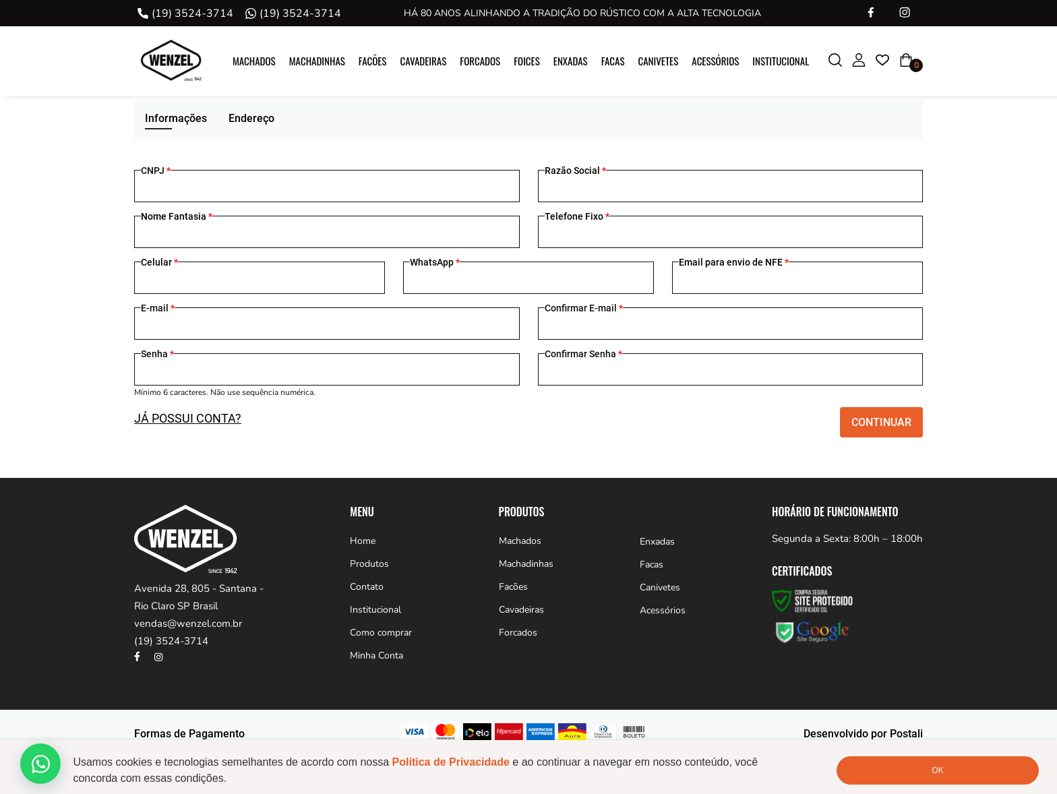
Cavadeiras (423, 60)
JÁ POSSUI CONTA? (187, 419)
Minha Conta (376, 655)
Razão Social (575, 170)
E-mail (158, 308)
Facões (373, 60)
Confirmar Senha (583, 353)
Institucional (780, 60)
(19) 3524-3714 (192, 13)
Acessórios (715, 60)
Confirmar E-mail (584, 308)
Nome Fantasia (176, 216)
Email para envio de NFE (734, 262)
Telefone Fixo (577, 216)
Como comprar (381, 632)
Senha (157, 353)
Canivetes (658, 60)
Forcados (480, 60)
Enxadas (570, 60)
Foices (527, 60)
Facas (613, 60)
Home (362, 541)
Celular (159, 262)
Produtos (369, 563)
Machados (254, 60)
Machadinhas (317, 60)
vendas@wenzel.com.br (188, 623)
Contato (367, 586)
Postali (906, 733)
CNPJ (156, 170)
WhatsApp (435, 262)
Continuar (881, 422)
